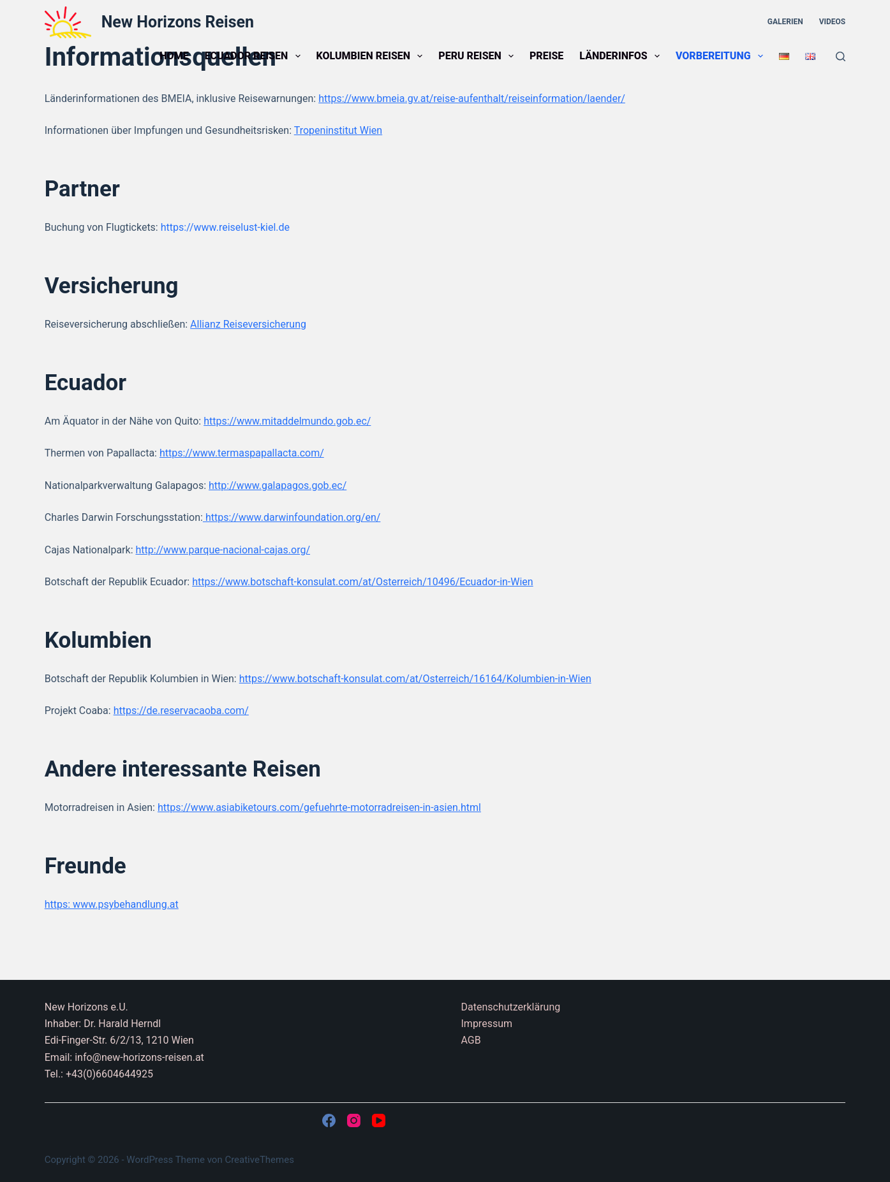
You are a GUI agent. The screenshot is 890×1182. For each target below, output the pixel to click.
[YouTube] (378, 1120)
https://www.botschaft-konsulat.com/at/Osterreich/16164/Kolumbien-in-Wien (415, 679)
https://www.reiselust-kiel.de (225, 227)
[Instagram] (353, 1120)
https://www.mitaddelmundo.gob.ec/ (287, 421)
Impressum (487, 1024)
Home (173, 56)
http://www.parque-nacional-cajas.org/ (222, 550)
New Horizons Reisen (177, 22)
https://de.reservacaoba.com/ (181, 710)
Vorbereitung (722, 56)
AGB (471, 1040)
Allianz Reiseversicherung (248, 324)
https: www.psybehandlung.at (112, 904)
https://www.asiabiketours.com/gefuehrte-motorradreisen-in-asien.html (319, 807)
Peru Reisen (478, 56)
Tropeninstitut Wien (338, 130)
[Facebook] (329, 1120)
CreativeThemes (259, 1159)
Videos (832, 21)
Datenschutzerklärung (511, 1007)
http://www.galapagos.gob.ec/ (277, 485)
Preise (546, 56)
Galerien (785, 21)
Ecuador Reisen (255, 56)
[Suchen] (840, 56)
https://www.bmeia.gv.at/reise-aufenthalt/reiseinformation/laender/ (471, 98)
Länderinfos (622, 56)
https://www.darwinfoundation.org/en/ (291, 517)
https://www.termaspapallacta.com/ (241, 453)
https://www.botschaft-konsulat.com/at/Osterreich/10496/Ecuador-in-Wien (362, 582)
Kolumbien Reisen (372, 56)
